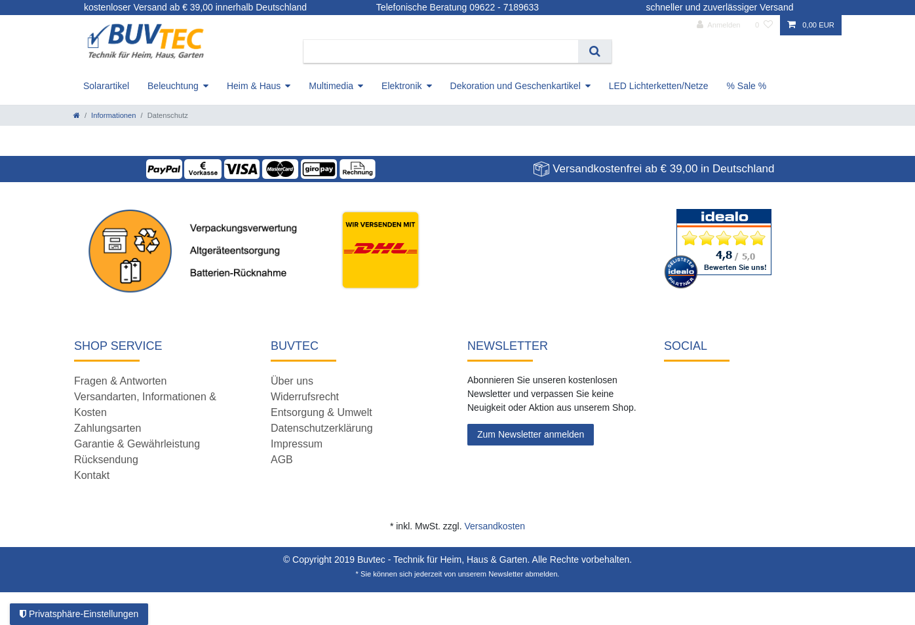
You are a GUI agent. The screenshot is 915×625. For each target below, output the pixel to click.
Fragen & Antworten (120, 381)
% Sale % (747, 86)
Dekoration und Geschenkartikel (515, 86)
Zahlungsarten (107, 428)
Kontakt (91, 475)
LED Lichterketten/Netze (659, 86)
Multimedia (331, 86)
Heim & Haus (254, 86)
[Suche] (595, 51)
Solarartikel (106, 86)
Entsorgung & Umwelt (321, 412)
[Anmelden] (719, 25)
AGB (282, 459)
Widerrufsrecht (305, 396)
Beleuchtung (173, 86)
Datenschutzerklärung (322, 428)
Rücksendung (106, 459)
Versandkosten (494, 526)
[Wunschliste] (764, 25)
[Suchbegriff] (440, 51)
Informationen (113, 115)
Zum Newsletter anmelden (530, 434)
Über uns (292, 381)
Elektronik (401, 86)
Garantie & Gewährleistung (137, 443)
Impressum (296, 443)
